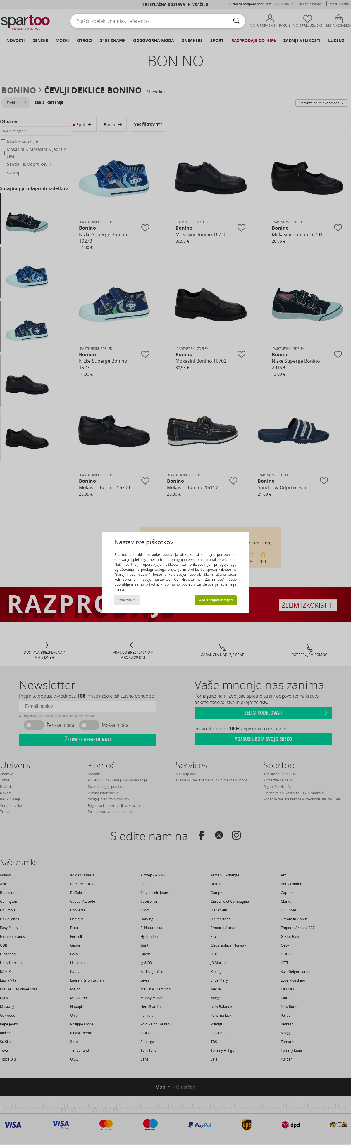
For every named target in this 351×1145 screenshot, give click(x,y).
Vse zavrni (127, 600)
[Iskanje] (236, 21)
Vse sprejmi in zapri (216, 600)
